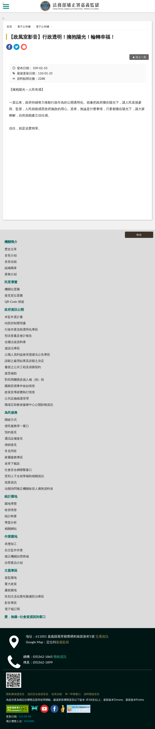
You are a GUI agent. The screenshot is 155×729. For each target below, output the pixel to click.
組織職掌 (11, 268)
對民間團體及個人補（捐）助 (24, 379)
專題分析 (11, 522)
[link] (9, 47)
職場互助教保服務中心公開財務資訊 (29, 404)
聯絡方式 (11, 419)
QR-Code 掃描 (14, 301)
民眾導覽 (10, 282)
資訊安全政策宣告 (37, 694)
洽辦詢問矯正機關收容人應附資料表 (29, 488)
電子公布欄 (23, 26)
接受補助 (11, 373)
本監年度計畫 (14, 317)
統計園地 (10, 496)
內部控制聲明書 (15, 323)
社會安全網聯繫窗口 (18, 470)
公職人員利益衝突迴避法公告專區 (27, 354)
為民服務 (10, 412)
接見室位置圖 (14, 295)
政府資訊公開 (14, 309)
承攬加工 (11, 544)
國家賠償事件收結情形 (20, 386)
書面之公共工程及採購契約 (23, 367)
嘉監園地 (11, 577)
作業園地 (10, 536)
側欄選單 (6, 6)
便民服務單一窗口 (17, 426)
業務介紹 (11, 274)
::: (3, 3)
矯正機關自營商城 (17, 556)
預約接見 (11, 432)
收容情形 (11, 510)
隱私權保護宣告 (15, 694)
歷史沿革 (11, 249)
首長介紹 (11, 255)
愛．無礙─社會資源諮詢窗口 (25, 617)
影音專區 (11, 602)
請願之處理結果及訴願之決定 (24, 360)
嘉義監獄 (62, 642)
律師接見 (11, 444)
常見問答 (11, 451)
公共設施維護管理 (17, 398)
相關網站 (11, 528)
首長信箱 (11, 261)
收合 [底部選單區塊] (139, 234)
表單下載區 (12, 463)
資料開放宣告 (91, 694)
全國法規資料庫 (15, 342)
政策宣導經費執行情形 (20, 392)
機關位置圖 (12, 289)
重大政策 (11, 584)
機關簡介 (10, 242)
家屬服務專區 (14, 457)
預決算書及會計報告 (18, 335)
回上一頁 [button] (141, 57)
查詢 (149, 6)
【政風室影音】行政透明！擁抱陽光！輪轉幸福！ (61, 37)
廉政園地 (11, 590)
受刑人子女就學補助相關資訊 (24, 476)
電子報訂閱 (12, 609)
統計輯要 (11, 516)
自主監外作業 (14, 550)
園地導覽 (11, 503)
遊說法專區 (12, 348)
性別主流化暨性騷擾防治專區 (24, 596)
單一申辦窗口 (73, 694)
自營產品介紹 (14, 562)
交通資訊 (101, 636)
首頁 (9, 26)
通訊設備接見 (14, 438)
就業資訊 (11, 482)
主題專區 (10, 570)
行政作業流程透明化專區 (21, 329)
